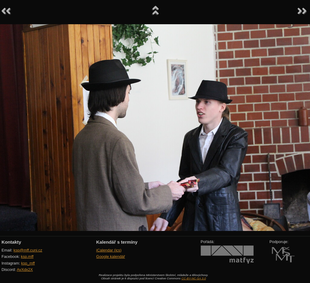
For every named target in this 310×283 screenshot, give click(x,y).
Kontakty (11, 242)
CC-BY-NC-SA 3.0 (193, 278)
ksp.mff (27, 256)
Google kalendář (110, 256)
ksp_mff (28, 263)
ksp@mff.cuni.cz (28, 250)
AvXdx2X (25, 269)
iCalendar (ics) (109, 250)
